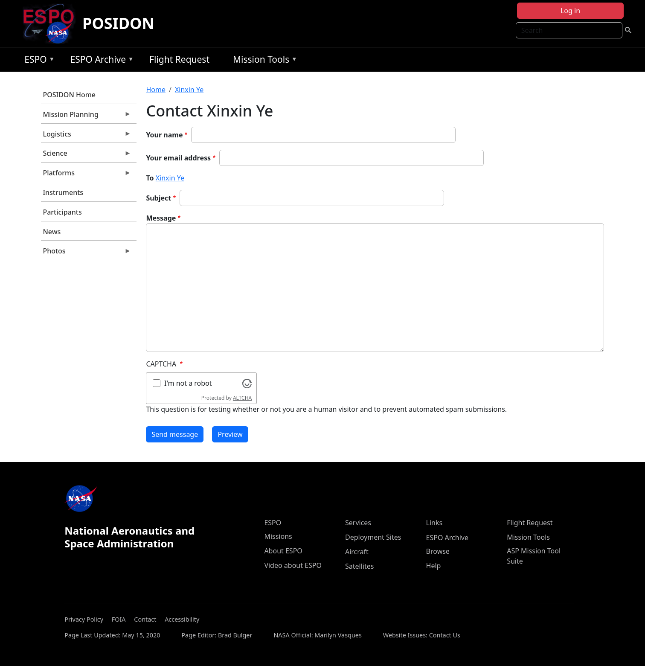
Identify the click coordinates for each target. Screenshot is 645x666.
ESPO (37, 60)
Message (161, 218)
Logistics (86, 136)
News (52, 231)
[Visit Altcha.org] (247, 382)
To (150, 178)
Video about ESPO (293, 565)
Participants (62, 212)
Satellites (359, 566)
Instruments (63, 192)
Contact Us (444, 635)
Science (86, 155)
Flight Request (179, 59)
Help (433, 565)
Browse (438, 551)
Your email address (178, 158)
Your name (164, 135)
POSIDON (118, 23)
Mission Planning (86, 116)
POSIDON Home (69, 94)
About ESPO (283, 550)
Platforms (86, 175)
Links (434, 522)
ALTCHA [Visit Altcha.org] (242, 397)
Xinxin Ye (189, 89)
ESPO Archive (100, 60)
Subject (158, 198)
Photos (86, 253)
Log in (570, 10)
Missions (278, 536)
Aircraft (357, 551)
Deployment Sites (373, 537)
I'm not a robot (188, 383)
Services (358, 522)
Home (156, 89)
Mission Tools (263, 60)
